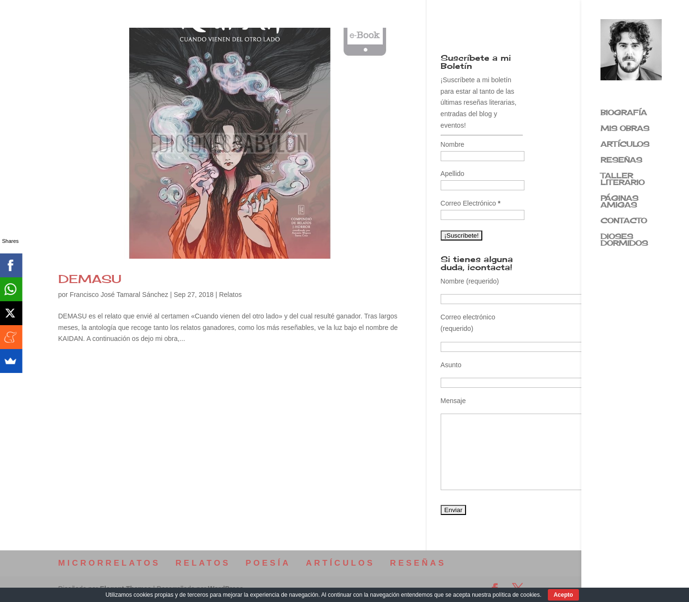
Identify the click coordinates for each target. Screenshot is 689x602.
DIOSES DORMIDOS (624, 240)
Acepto (563, 594)
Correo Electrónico (470, 203)
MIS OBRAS (624, 129)
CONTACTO (623, 221)
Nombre (453, 144)
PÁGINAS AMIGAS (619, 202)
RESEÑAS (621, 160)
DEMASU (90, 279)
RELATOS (203, 563)
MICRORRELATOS (109, 563)
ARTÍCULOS (624, 145)
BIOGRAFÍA (623, 113)
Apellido (453, 173)
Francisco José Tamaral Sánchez (119, 294)
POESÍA (267, 563)
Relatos (230, 294)
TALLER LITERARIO (622, 180)
